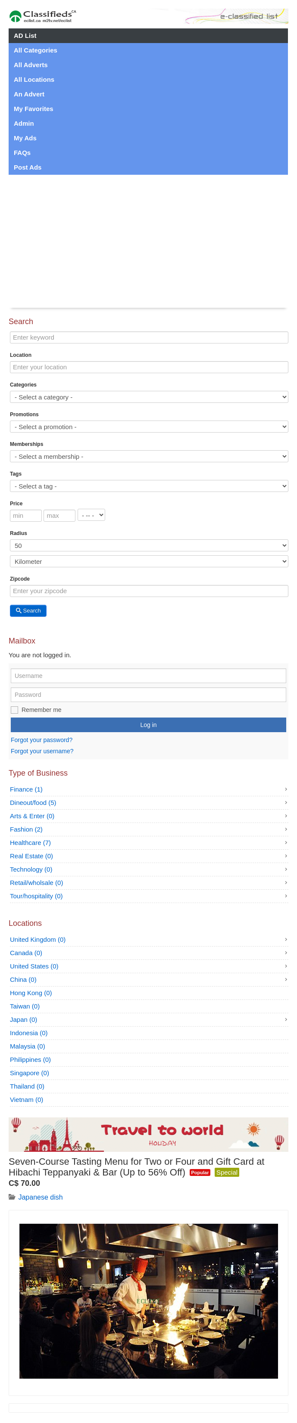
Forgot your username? (42, 751)
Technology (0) (31, 869)
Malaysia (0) (27, 1046)
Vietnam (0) (26, 1099)
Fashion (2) (26, 829)
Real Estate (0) (31, 856)
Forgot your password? (41, 740)
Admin (24, 123)
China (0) (23, 979)
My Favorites (33, 108)
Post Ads (27, 167)
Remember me (42, 709)
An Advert (29, 94)
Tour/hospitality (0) (36, 896)
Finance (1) (26, 789)
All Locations (34, 79)
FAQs (22, 152)
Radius (18, 533)
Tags (16, 474)
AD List (25, 35)
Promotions (24, 414)
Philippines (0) (30, 1059)
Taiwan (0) (25, 1006)
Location (20, 355)
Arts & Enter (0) (32, 816)
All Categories (35, 50)
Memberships (26, 444)
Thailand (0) (27, 1086)
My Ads (25, 138)
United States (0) (34, 966)
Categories (23, 385)
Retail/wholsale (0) (36, 882)
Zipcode (20, 579)
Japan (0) (23, 1019)
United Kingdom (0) (38, 939)
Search (28, 610)
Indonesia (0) (29, 1032)
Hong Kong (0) (31, 992)
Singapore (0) (29, 1073)
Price (16, 504)
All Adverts (31, 64)
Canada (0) (26, 952)
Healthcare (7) (30, 842)
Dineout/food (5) (33, 802)
